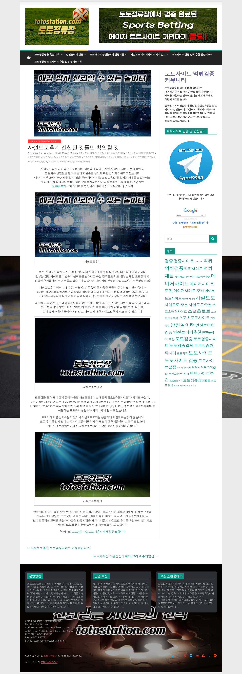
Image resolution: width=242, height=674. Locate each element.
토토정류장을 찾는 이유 (47, 54)
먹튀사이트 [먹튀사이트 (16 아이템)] (193, 268)
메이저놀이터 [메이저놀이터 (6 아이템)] (182, 276)
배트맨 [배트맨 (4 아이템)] (185, 298)
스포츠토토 (89, 157)
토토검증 (142, 157)
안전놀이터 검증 (74, 54)
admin (50, 152)
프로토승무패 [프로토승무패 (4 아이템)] (180, 385)
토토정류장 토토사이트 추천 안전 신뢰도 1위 (58, 61)
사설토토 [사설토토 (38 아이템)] (205, 297)
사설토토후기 (76, 157)
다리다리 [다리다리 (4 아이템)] (199, 261)
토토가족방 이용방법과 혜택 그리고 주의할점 (125, 556)
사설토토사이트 (48, 157)
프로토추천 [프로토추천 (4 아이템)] (191, 385)
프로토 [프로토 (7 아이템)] (206, 380)
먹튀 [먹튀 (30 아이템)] (207, 260)
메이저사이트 (132, 152)
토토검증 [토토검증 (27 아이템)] (184, 338)
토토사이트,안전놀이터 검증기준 (107, 54)
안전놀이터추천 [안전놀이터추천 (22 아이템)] (187, 332)
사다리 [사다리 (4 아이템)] (192, 298)
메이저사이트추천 (147, 152)
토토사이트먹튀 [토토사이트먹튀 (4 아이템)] (184, 367)
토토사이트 (54, 161)
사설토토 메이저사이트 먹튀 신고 (148, 54)
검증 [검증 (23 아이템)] (169, 260)
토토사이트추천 (83, 161)
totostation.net (49, 661)
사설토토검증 (34, 157)
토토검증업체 (41, 161)
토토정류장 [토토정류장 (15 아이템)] (192, 380)
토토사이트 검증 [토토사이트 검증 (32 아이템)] (181, 360)
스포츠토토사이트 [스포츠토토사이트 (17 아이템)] (194, 317)
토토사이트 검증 (67, 161)
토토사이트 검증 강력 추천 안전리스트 (192, 54)
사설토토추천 (63, 157)
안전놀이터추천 (129, 157)
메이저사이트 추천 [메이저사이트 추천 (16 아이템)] (188, 290)
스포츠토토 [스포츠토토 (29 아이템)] (199, 311)
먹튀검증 (99, 152)
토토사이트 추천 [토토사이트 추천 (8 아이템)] (178, 374)
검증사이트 (83, 152)
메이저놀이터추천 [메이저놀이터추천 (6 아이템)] (200, 276)
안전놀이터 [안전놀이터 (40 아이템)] (182, 324)
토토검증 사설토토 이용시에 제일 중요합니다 (98, 531)
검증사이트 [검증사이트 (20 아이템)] (184, 260)
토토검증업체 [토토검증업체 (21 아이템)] (181, 345)
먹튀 (92, 152)
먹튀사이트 (110, 152)
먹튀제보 (120, 152)
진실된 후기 (59, 186)
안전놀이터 (100, 157)
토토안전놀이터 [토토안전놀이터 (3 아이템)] (175, 381)
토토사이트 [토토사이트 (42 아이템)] (200, 352)
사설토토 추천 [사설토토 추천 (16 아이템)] (176, 304)
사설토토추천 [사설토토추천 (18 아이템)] (200, 304)
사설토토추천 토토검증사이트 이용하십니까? (59, 548)
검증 (75, 152)
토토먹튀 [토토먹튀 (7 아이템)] (182, 353)
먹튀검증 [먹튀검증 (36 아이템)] (174, 268)
